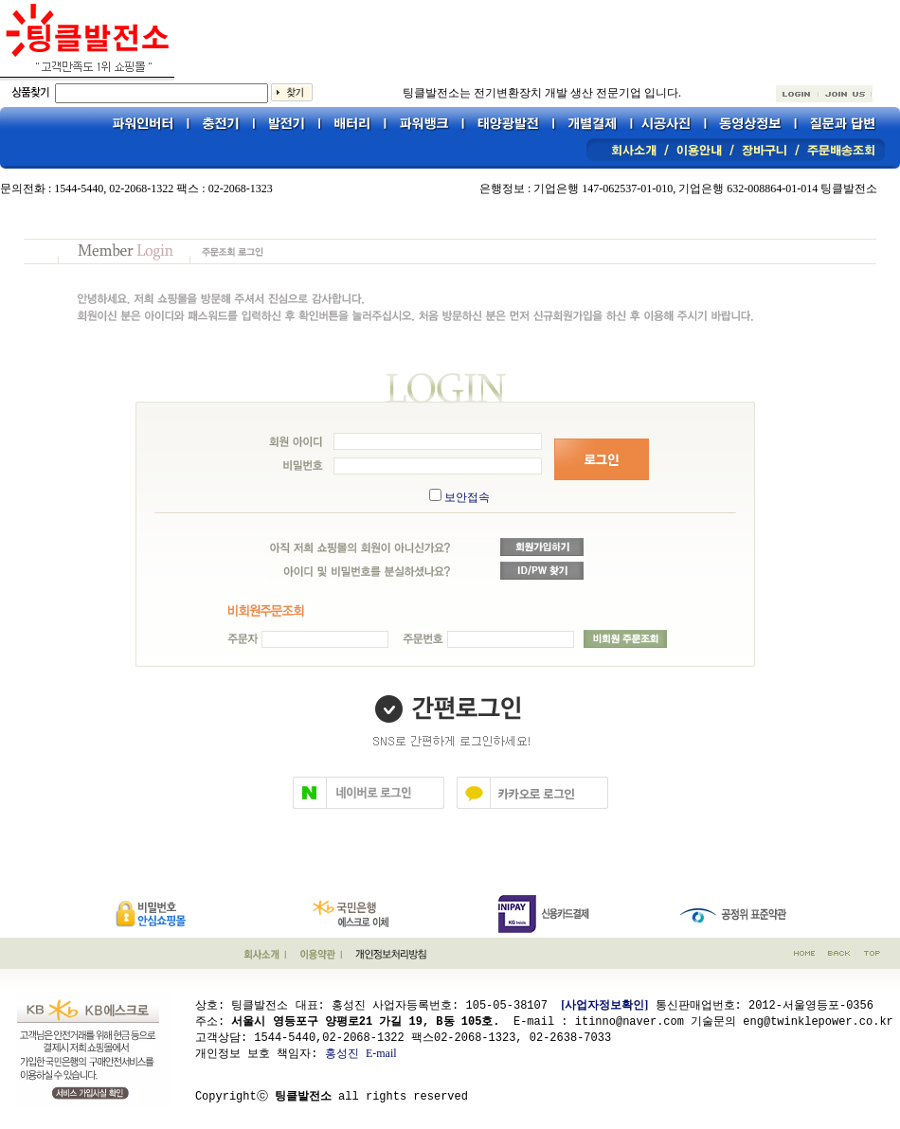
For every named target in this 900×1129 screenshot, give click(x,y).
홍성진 (342, 1052)
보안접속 (467, 497)
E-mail (381, 1052)
